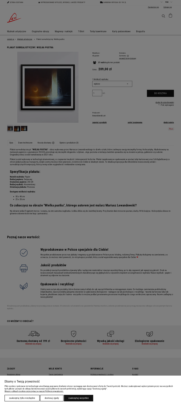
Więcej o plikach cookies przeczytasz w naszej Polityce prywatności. (34, 391)
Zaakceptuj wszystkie (78, 398)
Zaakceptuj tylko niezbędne (22, 398)
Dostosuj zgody (52, 398)
